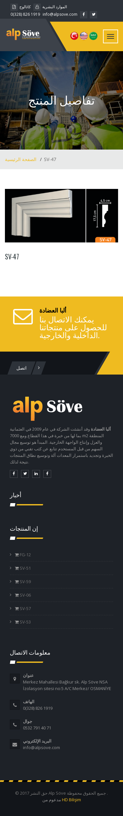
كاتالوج (20, 7)
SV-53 (25, 622)
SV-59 (25, 581)
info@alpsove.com (60, 14)
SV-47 (12, 256)
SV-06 (25, 595)
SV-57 (25, 608)
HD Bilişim (71, 800)
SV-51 (25, 568)
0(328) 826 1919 (25, 14)
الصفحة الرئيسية (21, 159)
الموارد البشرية (50, 7)
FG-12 (25, 555)
